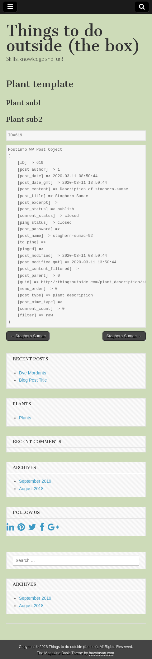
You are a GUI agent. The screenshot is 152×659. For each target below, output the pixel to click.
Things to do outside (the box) (73, 38)
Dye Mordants (32, 372)
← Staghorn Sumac (27, 336)
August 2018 (31, 488)
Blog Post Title (33, 380)
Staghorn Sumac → (124, 336)
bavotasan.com (101, 653)
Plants (25, 417)
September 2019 (35, 481)
